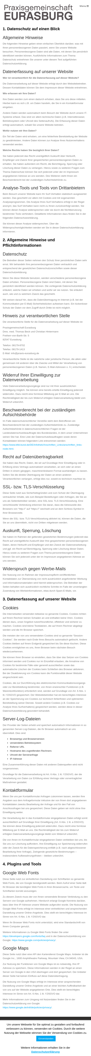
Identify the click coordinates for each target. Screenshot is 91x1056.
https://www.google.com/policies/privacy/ (34, 940)
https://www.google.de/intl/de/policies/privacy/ (27, 1007)
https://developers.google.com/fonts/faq (24, 936)
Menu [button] (84, 6)
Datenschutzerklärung (45, 1051)
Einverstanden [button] (45, 1038)
